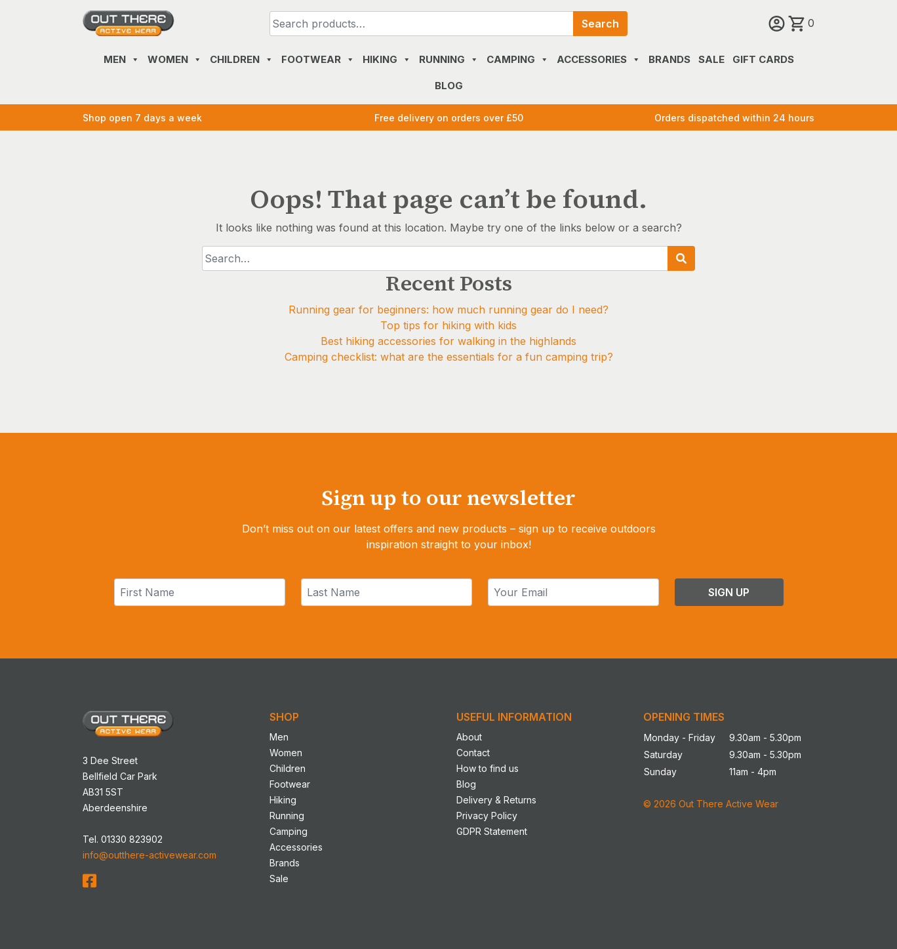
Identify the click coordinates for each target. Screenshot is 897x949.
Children (241, 59)
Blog (449, 85)
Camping (518, 59)
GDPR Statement (491, 831)
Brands (669, 59)
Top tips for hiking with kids (448, 325)
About (469, 736)
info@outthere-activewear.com (149, 854)
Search (600, 23)
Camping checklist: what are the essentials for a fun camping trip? (449, 356)
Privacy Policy (486, 815)
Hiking (387, 59)
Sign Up (728, 592)
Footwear (318, 59)
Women (175, 59)
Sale (711, 59)
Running (449, 59)
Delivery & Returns (496, 799)
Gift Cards (763, 59)
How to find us (487, 768)
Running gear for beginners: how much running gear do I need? (448, 309)
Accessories (599, 59)
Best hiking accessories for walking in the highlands (448, 341)
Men (122, 59)
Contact (473, 752)
